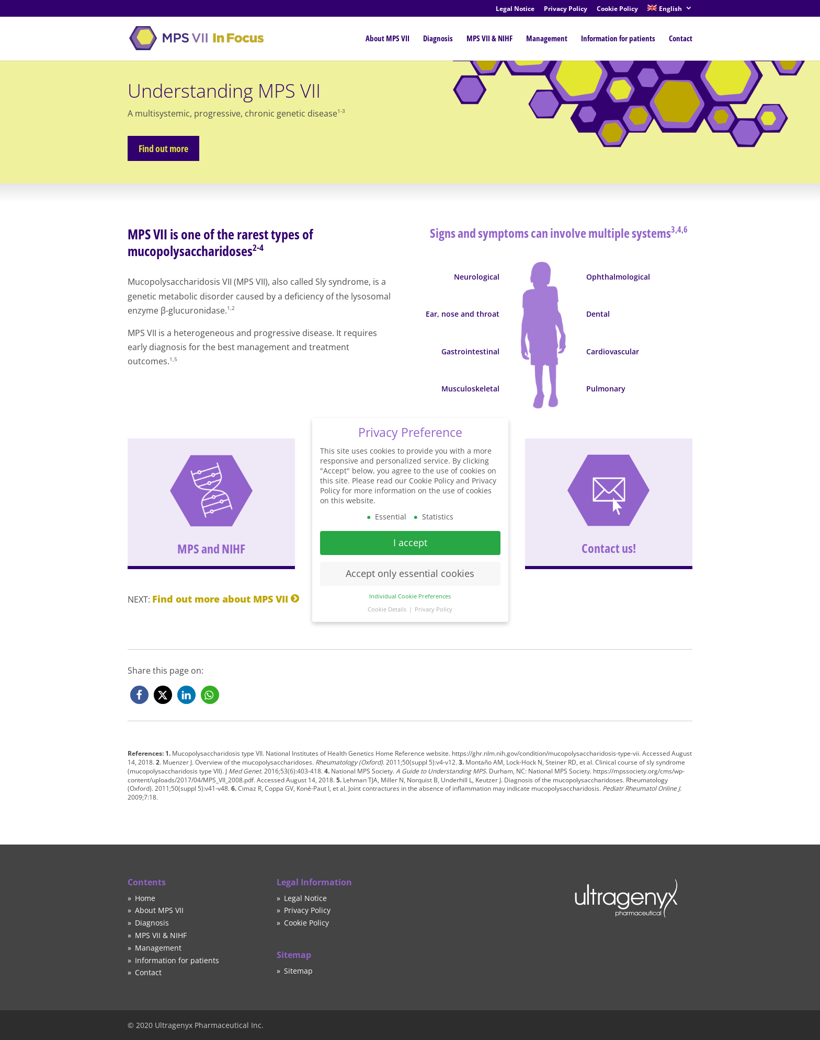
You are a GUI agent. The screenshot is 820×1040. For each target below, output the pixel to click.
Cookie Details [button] (388, 601)
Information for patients (618, 38)
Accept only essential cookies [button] (410, 565)
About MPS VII (387, 38)
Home (145, 898)
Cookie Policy (617, 9)
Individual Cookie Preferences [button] (410, 588)
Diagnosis (438, 38)
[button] (139, 695)
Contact (680, 38)
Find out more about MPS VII (220, 599)
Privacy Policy (565, 9)
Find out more (154, 148)
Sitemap (298, 971)
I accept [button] (410, 534)
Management (546, 38)
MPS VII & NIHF (489, 38)
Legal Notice (515, 9)
